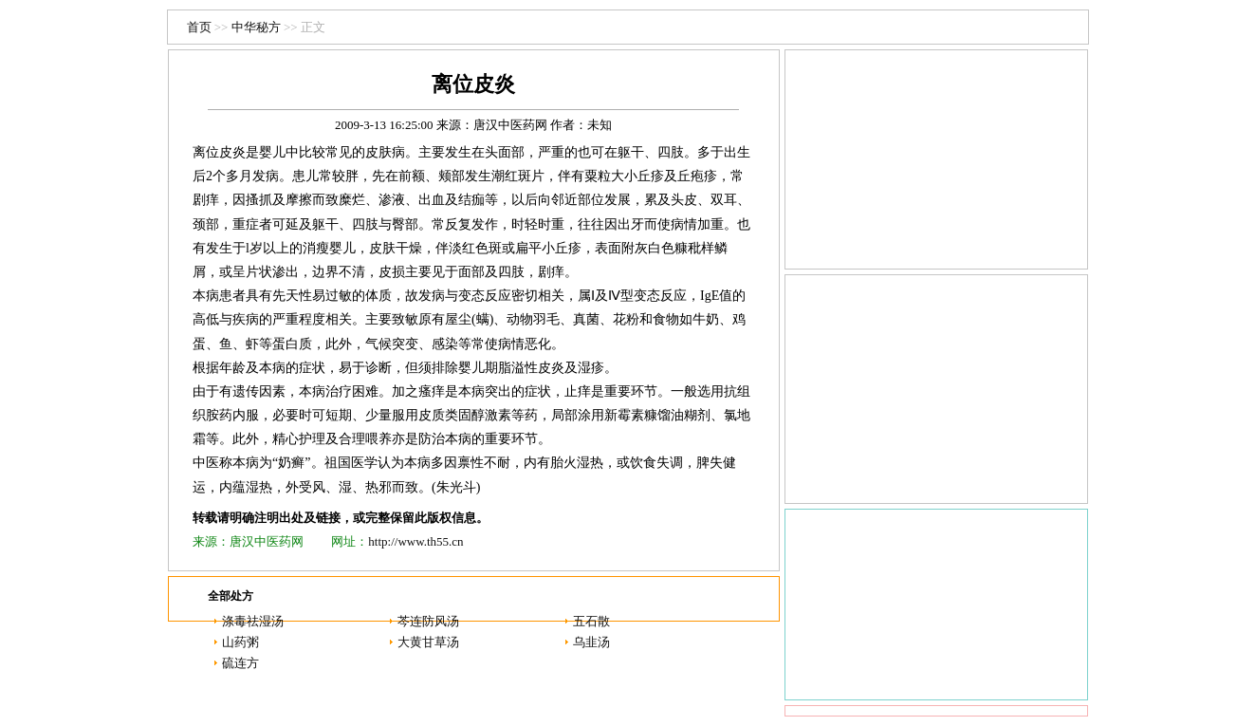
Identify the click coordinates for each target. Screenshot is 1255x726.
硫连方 (240, 663)
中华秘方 (256, 27)
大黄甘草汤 (428, 642)
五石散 (591, 621)
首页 (199, 27)
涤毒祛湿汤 (253, 621)
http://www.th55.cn (415, 541)
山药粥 (240, 642)
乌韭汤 (591, 642)
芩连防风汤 (428, 621)
